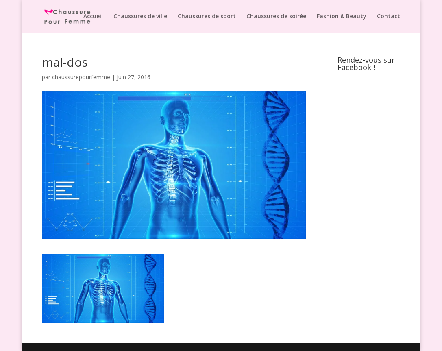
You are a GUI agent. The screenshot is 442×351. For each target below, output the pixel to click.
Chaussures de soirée (276, 16)
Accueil (93, 16)
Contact (388, 16)
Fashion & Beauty (341, 16)
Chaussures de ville (140, 16)
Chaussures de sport (207, 16)
